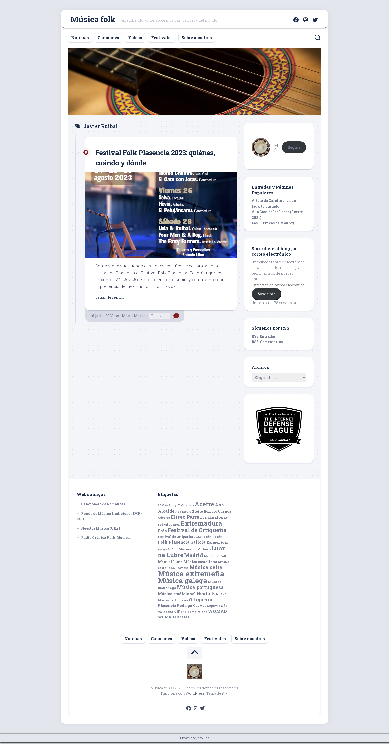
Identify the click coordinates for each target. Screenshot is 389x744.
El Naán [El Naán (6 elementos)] (207, 520)
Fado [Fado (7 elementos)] (162, 533)
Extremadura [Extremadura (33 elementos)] (201, 525)
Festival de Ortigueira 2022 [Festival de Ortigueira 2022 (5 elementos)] (179, 539)
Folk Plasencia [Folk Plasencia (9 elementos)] (174, 544)
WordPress (195, 695)
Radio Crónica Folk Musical (106, 539)
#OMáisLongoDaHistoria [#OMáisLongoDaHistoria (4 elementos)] (176, 507)
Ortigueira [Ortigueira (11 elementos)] (200, 602)
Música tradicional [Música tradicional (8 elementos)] (177, 595)
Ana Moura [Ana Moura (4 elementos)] (183, 514)
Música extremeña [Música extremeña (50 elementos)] (191, 576)
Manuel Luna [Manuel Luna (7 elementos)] (170, 564)
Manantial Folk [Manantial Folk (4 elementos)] (215, 558)
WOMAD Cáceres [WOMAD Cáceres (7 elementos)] (173, 619)
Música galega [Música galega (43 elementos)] (182, 582)
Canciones (108, 39)
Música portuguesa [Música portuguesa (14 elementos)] (200, 589)
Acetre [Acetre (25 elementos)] (204, 506)
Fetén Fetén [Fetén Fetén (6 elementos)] (212, 539)
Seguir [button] (294, 149)
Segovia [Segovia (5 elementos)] (213, 608)
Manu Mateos (135, 317)
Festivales (162, 39)
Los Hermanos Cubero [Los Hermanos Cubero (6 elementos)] (191, 551)
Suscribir (266, 296)
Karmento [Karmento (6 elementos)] (215, 544)
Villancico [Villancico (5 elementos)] (182, 614)
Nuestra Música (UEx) (100, 530)
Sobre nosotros (197, 39)
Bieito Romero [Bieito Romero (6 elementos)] (204, 513)
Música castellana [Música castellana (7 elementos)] (200, 564)
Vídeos (135, 39)
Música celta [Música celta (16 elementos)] (205, 569)
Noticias (80, 39)
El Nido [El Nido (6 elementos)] (221, 520)
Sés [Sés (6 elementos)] (224, 608)
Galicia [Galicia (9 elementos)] (198, 544)
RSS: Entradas (264, 338)
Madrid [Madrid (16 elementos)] (193, 557)
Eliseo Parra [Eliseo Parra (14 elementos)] (185, 519)
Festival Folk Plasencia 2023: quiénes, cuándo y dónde (147, 159)
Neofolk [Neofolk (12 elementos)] (205, 596)
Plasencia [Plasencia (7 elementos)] (167, 607)
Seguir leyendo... (111, 299)
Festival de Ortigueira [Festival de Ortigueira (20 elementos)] (197, 532)
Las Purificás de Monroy (273, 225)
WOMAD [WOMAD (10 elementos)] (217, 613)
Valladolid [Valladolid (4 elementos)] (165, 614)
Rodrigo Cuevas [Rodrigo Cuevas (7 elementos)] (191, 607)
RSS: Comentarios (267, 344)
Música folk (93, 20)
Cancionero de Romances (103, 506)
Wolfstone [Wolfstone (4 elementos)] (199, 614)
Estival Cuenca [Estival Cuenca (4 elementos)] (169, 527)
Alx (224, 695)
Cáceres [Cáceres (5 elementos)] (164, 520)
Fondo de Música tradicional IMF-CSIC (109, 518)
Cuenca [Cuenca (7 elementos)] (224, 513)
